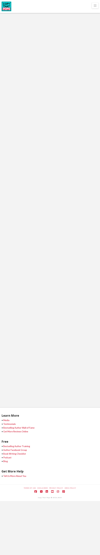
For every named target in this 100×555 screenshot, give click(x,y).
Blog (5, 461)
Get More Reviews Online (15, 431)
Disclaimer (43, 488)
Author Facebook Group (15, 450)
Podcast (7, 457)
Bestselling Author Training (16, 446)
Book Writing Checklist (14, 453)
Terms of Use (30, 488)
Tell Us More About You (14, 476)
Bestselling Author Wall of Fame (19, 427)
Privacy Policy (56, 488)
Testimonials (9, 424)
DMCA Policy (70, 488)
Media (6, 420)
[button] (95, 6)
